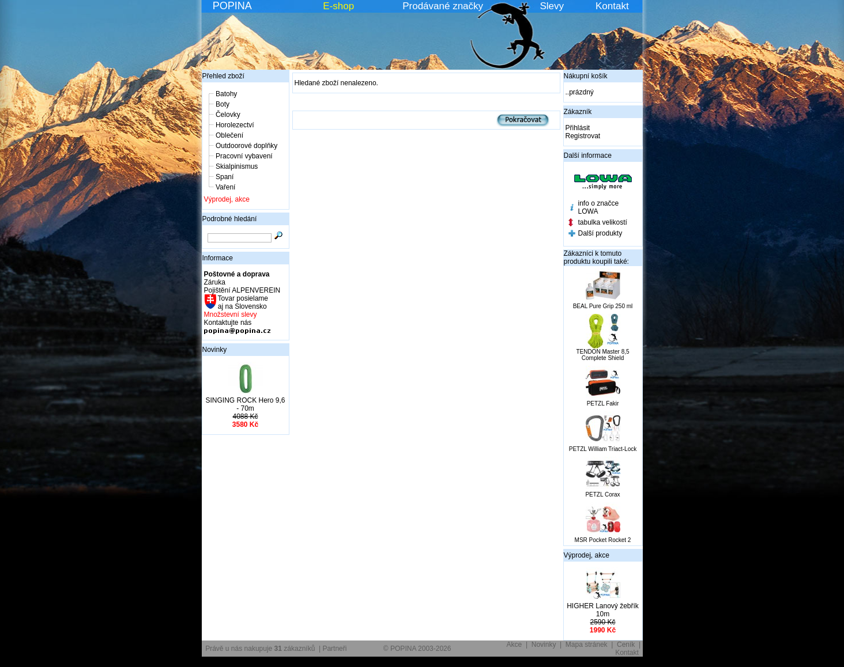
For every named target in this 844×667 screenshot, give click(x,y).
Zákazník (578, 112)
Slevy (552, 6)
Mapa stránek (587, 645)
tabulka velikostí (602, 222)
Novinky (214, 350)
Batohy (226, 94)
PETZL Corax (602, 494)
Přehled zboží (223, 76)
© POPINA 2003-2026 (417, 649)
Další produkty (600, 233)
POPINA (232, 6)
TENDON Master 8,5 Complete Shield (602, 354)
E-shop (338, 6)
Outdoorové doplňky (246, 146)
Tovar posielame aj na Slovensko (242, 302)
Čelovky (228, 115)
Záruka (214, 282)
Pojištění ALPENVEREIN (242, 290)
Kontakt (612, 6)
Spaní (224, 177)
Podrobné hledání (229, 219)
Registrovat (583, 136)
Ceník (626, 645)
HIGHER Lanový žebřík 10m (603, 610)
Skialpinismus (237, 166)
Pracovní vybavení (244, 156)
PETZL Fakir (603, 403)
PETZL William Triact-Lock (602, 449)
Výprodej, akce (227, 199)
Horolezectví (235, 125)
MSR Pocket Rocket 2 (603, 540)
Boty (222, 104)
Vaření (225, 187)
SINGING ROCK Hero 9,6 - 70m (245, 404)
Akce (514, 645)
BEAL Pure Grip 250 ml (603, 306)
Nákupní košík (586, 76)
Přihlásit (578, 128)
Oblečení (229, 135)
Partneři (334, 649)
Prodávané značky (442, 6)
